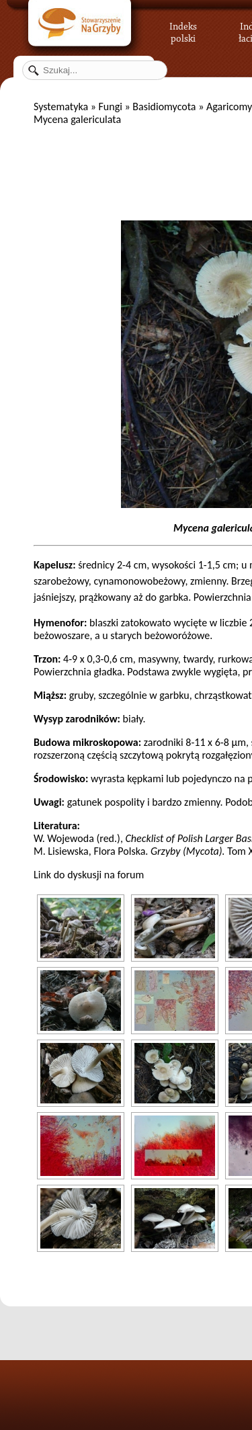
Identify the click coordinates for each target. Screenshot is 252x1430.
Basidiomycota (164, 106)
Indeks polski (183, 30)
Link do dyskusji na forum (89, 874)
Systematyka (61, 106)
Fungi (110, 106)
